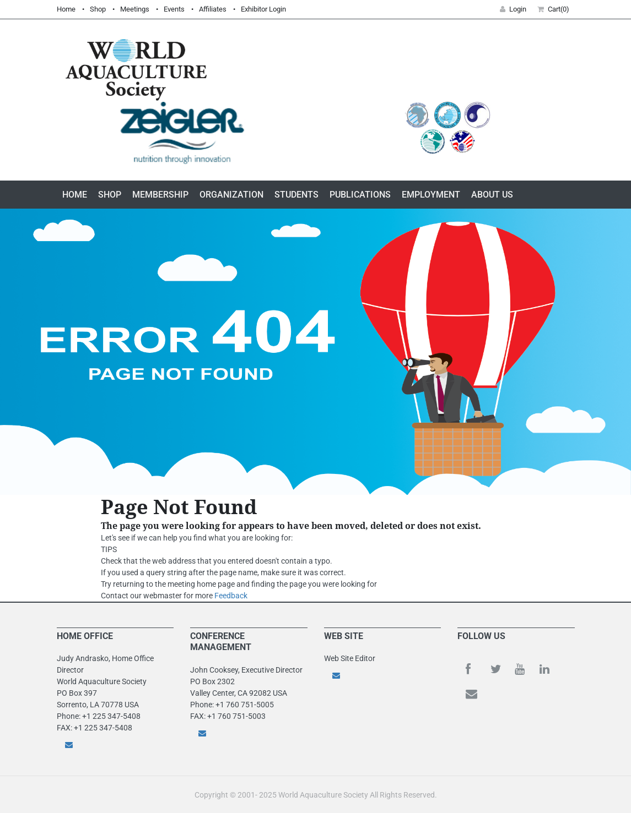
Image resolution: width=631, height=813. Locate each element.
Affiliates (212, 9)
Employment (431, 194)
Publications (360, 194)
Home (66, 9)
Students (296, 194)
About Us (492, 194)
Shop (98, 9)
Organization (231, 194)
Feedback (230, 595)
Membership (160, 194)
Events (174, 9)
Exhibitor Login (263, 9)
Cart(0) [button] (553, 9)
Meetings (134, 9)
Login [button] (513, 9)
